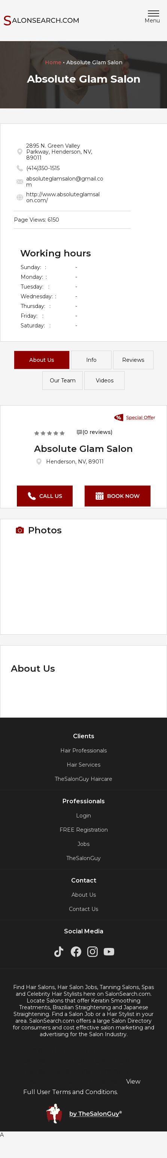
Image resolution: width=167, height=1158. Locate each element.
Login (83, 815)
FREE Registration (84, 829)
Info (91, 360)
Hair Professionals (83, 750)
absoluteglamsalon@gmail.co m (64, 181)
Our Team (63, 380)
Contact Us (83, 909)
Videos (104, 380)
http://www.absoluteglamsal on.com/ (63, 197)
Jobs (83, 844)
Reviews (133, 360)
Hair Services (83, 764)
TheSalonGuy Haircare (83, 779)
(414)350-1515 (43, 168)
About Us (41, 360)
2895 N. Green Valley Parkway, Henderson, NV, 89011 (59, 151)
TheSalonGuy (83, 858)
